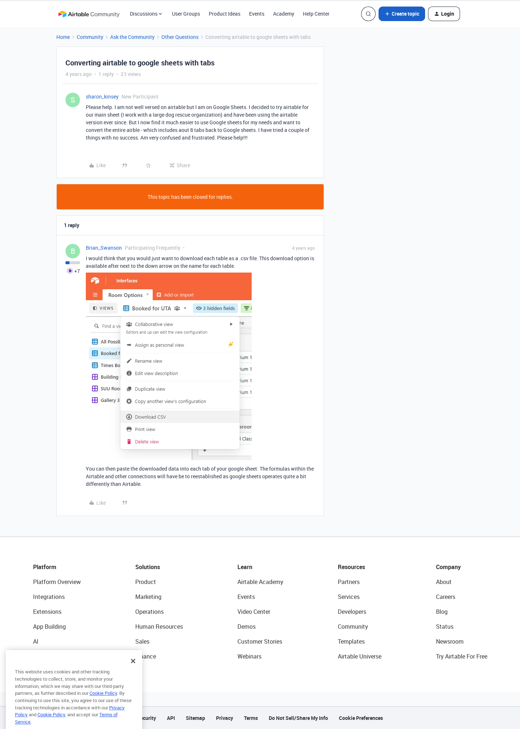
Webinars (249, 656)
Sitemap (195, 717)
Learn (244, 567)
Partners (349, 582)
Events (256, 13)
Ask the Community (132, 36)
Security (146, 717)
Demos (246, 627)
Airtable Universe (359, 656)
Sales (142, 641)
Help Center (316, 13)
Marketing (148, 597)
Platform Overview (57, 582)
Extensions (47, 612)
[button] (402, 14)
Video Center (253, 612)
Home (63, 36)
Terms (251, 717)
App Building (49, 627)
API (171, 717)
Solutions (147, 567)
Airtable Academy (260, 582)
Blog (442, 612)
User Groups (186, 13)
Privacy (224, 717)
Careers (445, 597)
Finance (145, 656)
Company (448, 567)
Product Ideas (224, 13)
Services (349, 597)
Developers (352, 612)
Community (90, 36)
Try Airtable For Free (461, 656)
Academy (283, 13)
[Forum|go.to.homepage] (88, 14)
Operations (149, 612)
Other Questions (180, 36)
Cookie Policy (103, 704)
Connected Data (54, 656)
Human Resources (159, 627)
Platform (44, 567)
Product (145, 582)
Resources (351, 567)
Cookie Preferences (361, 717)
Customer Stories (259, 641)
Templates (351, 641)
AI (36, 641)
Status (444, 627)
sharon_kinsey (102, 96)
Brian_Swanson (104, 247)
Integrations (49, 597)
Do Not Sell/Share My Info (298, 717)
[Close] (133, 672)
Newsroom (450, 641)
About (444, 582)
